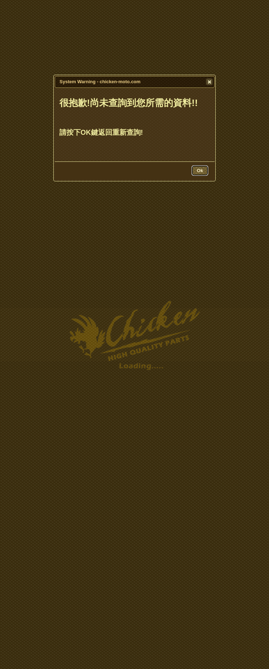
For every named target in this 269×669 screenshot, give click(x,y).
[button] (209, 81)
